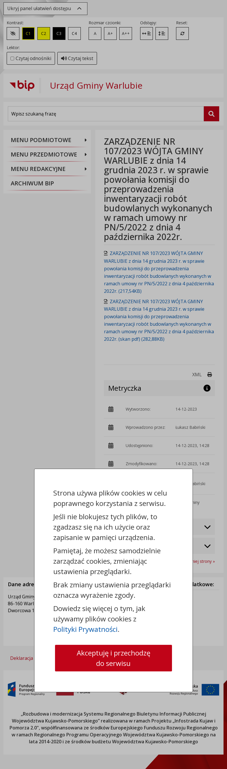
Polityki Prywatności (85, 629)
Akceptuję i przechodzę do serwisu (113, 658)
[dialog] (113, 384)
